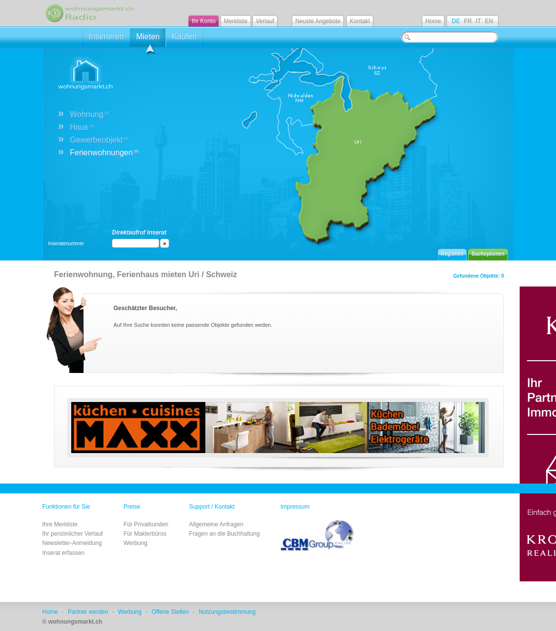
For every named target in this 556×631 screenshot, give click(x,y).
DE (456, 21)
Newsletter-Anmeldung (72, 543)
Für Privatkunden (145, 524)
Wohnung (89, 114)
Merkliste (236, 21)
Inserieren (106, 36)
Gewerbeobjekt (99, 140)
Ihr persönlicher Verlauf (72, 533)
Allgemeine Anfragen (216, 524)
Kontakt (360, 21)
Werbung (135, 543)
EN (489, 21)
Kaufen (184, 36)
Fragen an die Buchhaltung (224, 533)
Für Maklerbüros (144, 533)
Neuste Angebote (317, 21)
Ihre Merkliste (60, 524)
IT (478, 21)
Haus (82, 127)
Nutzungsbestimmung (226, 611)
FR (468, 21)
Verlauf (265, 21)
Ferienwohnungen (104, 152)
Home (433, 21)
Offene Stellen (170, 611)
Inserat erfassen (63, 552)
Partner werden (88, 611)
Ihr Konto (204, 21)
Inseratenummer (66, 243)
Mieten (148, 39)
